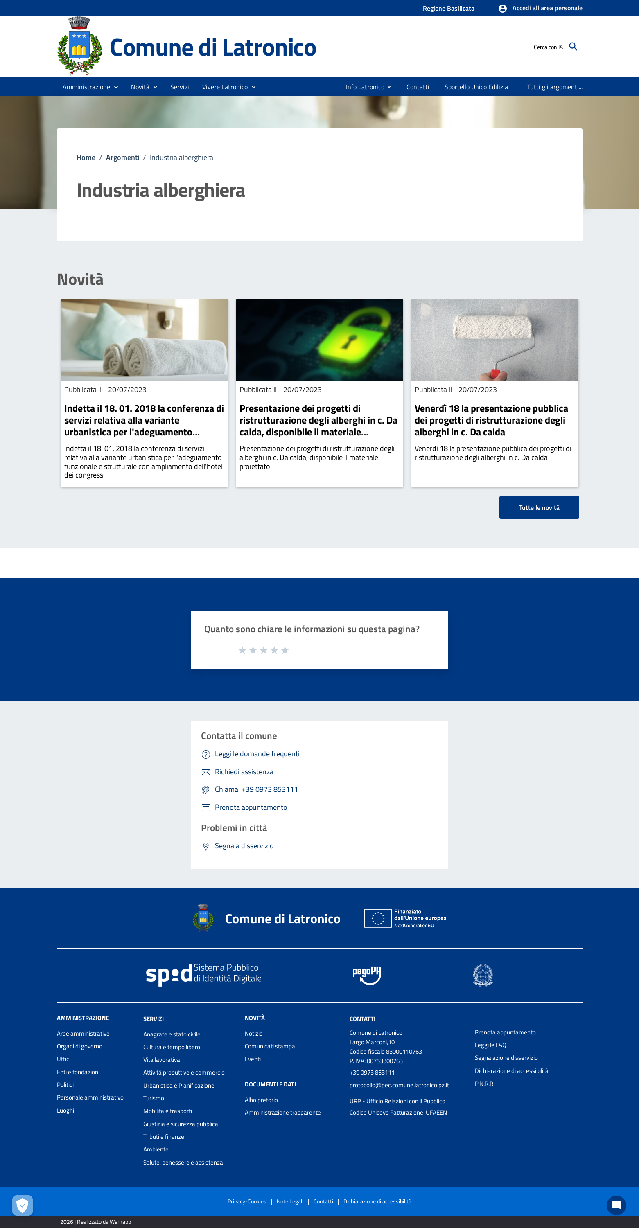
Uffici (63, 1059)
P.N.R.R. (484, 1083)
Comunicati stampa (270, 1046)
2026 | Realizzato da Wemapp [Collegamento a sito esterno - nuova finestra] (95, 1221)
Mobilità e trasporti (167, 1110)
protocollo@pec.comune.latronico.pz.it (399, 1085)
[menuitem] (362, 86)
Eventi (253, 1059)
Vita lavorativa (161, 1059)
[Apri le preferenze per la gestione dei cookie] (22, 1205)
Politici (65, 1084)
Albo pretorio (261, 1099)
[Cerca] (573, 47)
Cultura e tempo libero (171, 1047)
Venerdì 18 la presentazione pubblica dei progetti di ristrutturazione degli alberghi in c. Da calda (491, 420)
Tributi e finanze (163, 1136)
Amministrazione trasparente (283, 1112)
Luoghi (65, 1110)
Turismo (153, 1098)
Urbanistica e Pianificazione (179, 1085)
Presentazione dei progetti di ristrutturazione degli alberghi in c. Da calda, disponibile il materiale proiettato (318, 426)
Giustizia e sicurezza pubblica (180, 1124)
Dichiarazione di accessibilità (512, 1070)
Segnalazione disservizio (506, 1057)
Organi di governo (79, 1046)
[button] (540, 9)
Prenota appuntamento (505, 1032)
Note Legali (290, 1201)
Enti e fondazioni (78, 1072)
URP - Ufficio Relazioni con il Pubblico (397, 1101)
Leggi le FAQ (490, 1045)
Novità (80, 279)
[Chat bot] (616, 1205)
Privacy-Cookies (247, 1201)
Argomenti (122, 157)
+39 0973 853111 (372, 1072)
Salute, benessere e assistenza (183, 1162)
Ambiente (156, 1149)
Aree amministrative (83, 1033)
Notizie (254, 1033)
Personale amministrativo (90, 1097)
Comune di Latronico (213, 46)
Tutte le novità (539, 507)
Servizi (153, 1018)
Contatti (362, 1018)
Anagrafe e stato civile (172, 1034)
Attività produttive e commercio (184, 1072)
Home (86, 157)
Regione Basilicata (448, 8)
